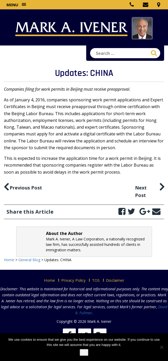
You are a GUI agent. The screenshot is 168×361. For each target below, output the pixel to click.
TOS (96, 280)
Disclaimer (115, 280)
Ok (84, 352)
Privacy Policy (73, 280)
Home (49, 280)
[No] (161, 347)
